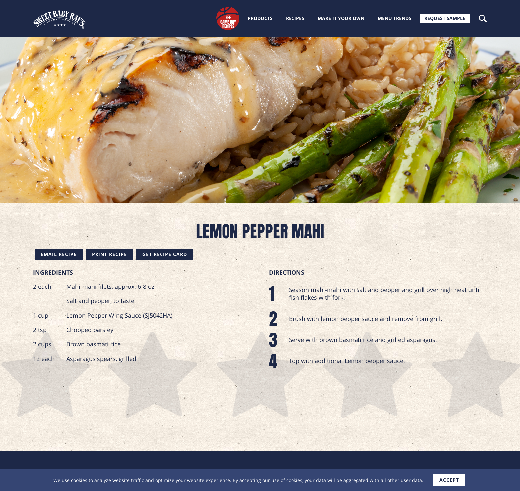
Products (260, 18)
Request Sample (444, 18)
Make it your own (341, 18)
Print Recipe (109, 254)
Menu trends (394, 18)
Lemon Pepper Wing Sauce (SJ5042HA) (119, 315)
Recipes (295, 18)
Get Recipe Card (164, 254)
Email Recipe (59, 254)
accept (449, 480)
